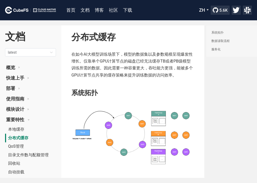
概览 (13, 67)
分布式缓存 (18, 137)
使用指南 (17, 98)
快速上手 (17, 78)
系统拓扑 (217, 32)
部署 (13, 88)
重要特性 (18, 119)
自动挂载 (16, 172)
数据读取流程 (220, 41)
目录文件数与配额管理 (28, 154)
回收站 (14, 163)
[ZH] (204, 10)
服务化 (216, 49)
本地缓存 (16, 129)
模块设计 (17, 109)
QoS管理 (16, 146)
